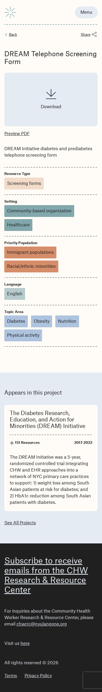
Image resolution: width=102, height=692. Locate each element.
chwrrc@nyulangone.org (41, 624)
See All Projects (20, 523)
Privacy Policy (38, 676)
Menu (86, 12)
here (25, 643)
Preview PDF (17, 134)
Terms (10, 676)
